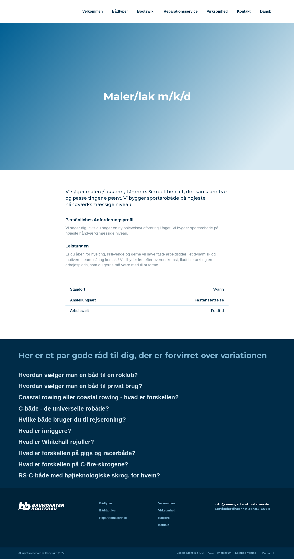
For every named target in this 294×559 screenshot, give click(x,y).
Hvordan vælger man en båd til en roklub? (78, 375)
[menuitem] (265, 11)
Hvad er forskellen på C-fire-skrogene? (73, 464)
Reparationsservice (181, 11)
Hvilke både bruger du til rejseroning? (72, 419)
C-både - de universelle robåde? (63, 408)
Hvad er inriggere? (44, 430)
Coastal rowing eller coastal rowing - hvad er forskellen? (98, 397)
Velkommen (92, 11)
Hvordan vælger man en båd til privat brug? (80, 386)
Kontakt (244, 11)
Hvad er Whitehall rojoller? (56, 441)
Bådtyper (120, 11)
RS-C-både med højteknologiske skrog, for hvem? (89, 475)
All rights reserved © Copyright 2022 (41, 553)
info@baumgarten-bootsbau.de (242, 504)
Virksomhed (217, 11)
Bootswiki (146, 11)
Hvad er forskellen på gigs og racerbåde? (77, 453)
